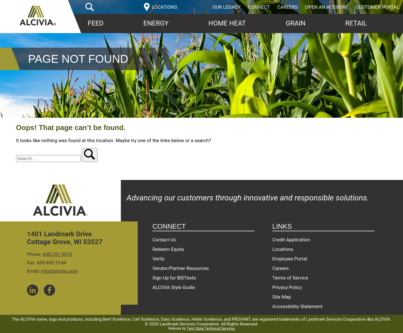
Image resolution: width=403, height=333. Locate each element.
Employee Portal (289, 259)
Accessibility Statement (297, 306)
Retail (356, 23)
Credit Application (291, 239)
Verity (158, 259)
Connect (259, 7)
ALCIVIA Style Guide (173, 287)
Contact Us (164, 239)
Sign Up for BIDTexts (174, 278)
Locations (282, 249)
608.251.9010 (57, 254)
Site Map (281, 297)
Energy (156, 23)
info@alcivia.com (59, 271)
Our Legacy (226, 7)
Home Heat (227, 23)
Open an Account (326, 7)
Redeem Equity (168, 249)
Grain (295, 23)
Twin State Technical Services (211, 328)
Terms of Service (290, 278)
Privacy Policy (287, 287)
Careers (287, 7)
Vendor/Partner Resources (180, 268)
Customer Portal (377, 7)
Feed (95, 23)
